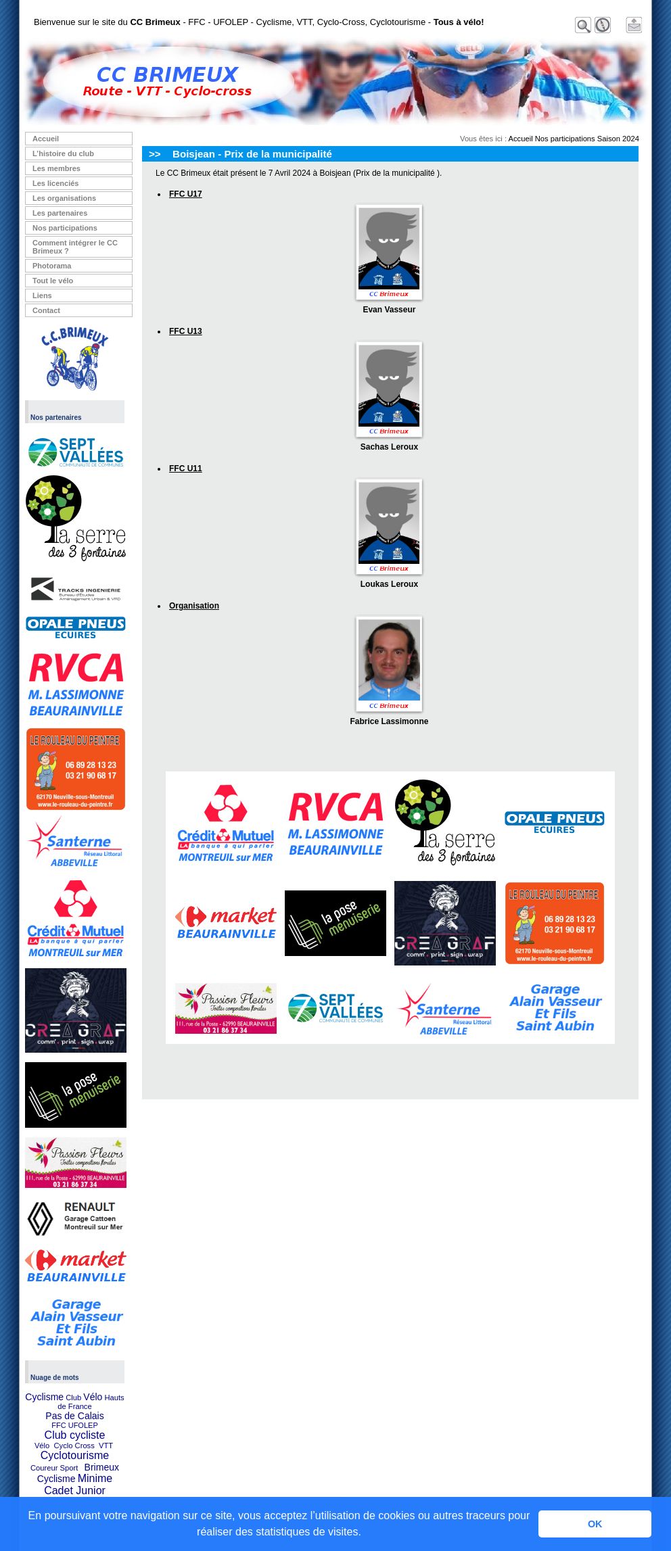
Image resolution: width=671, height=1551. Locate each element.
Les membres (56, 168)
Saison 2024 (618, 139)
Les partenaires (59, 213)
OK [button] (595, 1524)
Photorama (51, 266)
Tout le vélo (52, 281)
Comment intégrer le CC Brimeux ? (75, 247)
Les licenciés (55, 183)
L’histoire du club (63, 153)
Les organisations (64, 198)
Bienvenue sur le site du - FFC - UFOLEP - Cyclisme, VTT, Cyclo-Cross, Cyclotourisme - (259, 22)
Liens (42, 295)
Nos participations (64, 228)
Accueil (45, 139)
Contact (46, 310)
